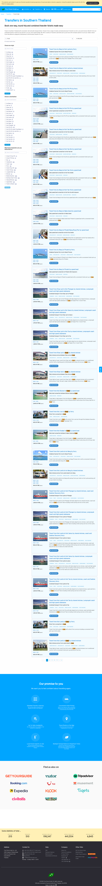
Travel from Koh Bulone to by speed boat (64, 391)
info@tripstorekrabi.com (30, 857)
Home (2, 14)
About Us (63, 850)
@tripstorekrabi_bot (29, 854)
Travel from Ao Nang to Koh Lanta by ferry (62, 49)
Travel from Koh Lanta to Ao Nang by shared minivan (66, 471)
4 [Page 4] (54, 660)
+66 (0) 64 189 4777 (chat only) (32, 850)
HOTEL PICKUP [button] (55, 54)
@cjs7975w (27, 856)
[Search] (39, 38)
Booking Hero (79, 852)
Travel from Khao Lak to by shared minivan (64, 353)
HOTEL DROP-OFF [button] (53, 73)
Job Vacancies (65, 859)
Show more (7, 93)
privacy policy (10, 4)
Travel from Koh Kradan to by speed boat (64, 431)
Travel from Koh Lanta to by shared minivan (65, 641)
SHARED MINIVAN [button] (82, 73)
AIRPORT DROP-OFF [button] (53, 645)
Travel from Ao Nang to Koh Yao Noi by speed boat (65, 130)
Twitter (64, 858)
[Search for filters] (15, 49)
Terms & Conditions (66, 852)
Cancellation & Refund (51, 856)
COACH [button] (56, 296)
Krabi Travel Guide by (81, 854)
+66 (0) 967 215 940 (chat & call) (32, 852)
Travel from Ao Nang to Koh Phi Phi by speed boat (65, 108)
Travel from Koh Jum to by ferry (61, 412)
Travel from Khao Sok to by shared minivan (64, 372)
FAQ (46, 850)
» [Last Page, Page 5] (61, 660)
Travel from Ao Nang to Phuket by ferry (62, 250)
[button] (61, 9)
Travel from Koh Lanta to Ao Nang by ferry (62, 452)
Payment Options (49, 852)
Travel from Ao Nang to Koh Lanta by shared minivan (66, 68)
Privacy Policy (65, 854)
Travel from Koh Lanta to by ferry (62, 622)
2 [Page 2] (49, 660)
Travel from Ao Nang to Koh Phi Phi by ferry (63, 89)
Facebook (64, 856)
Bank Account (48, 854)
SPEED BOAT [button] (74, 113)
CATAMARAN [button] (52, 296)
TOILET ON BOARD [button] (70, 54)
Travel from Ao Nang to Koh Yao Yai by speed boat (65, 170)
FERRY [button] (51, 54)
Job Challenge (66, 861)
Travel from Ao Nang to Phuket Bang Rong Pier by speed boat (69, 230)
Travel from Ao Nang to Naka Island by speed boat (65, 211)
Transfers (8, 14)
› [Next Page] (59, 660)
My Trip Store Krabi (81, 850)
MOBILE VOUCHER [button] (63, 54)
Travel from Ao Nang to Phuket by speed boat (63, 269)
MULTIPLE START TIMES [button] (74, 73)
